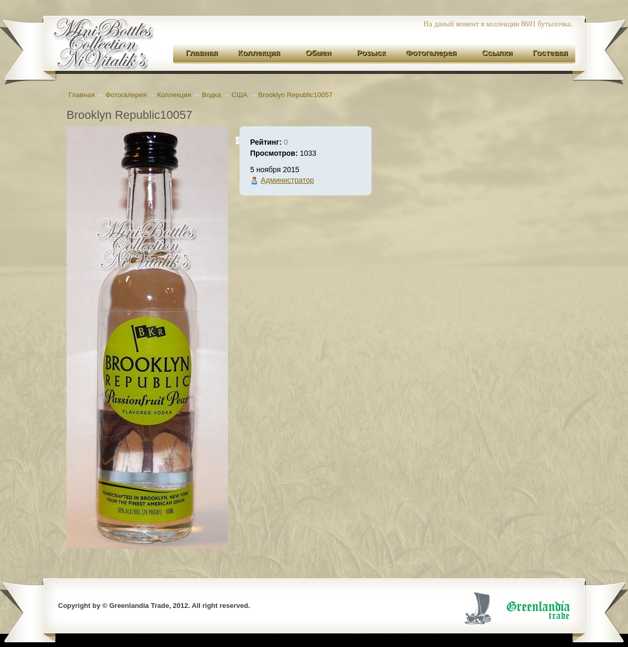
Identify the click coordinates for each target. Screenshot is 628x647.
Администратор (287, 180)
